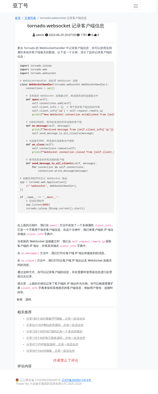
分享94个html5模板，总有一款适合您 (50, 351)
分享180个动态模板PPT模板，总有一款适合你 (55, 318)
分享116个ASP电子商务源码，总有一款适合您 (55, 338)
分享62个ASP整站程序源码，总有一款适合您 (54, 325)
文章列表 (30, 18)
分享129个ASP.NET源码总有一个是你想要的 (54, 331)
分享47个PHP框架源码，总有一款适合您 (52, 344)
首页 (18, 18)
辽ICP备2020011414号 (76, 380)
